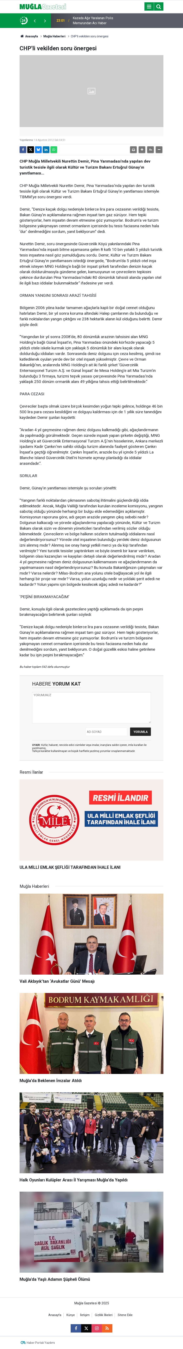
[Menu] (149, 7)
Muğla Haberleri (54, 36)
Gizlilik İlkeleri (104, 1315)
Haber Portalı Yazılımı (41, 1342)
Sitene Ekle (125, 1315)
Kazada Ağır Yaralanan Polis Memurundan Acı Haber (93, 20)
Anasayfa (29, 36)
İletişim (85, 1315)
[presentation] (34, 20)
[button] (142, 149)
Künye (70, 1315)
